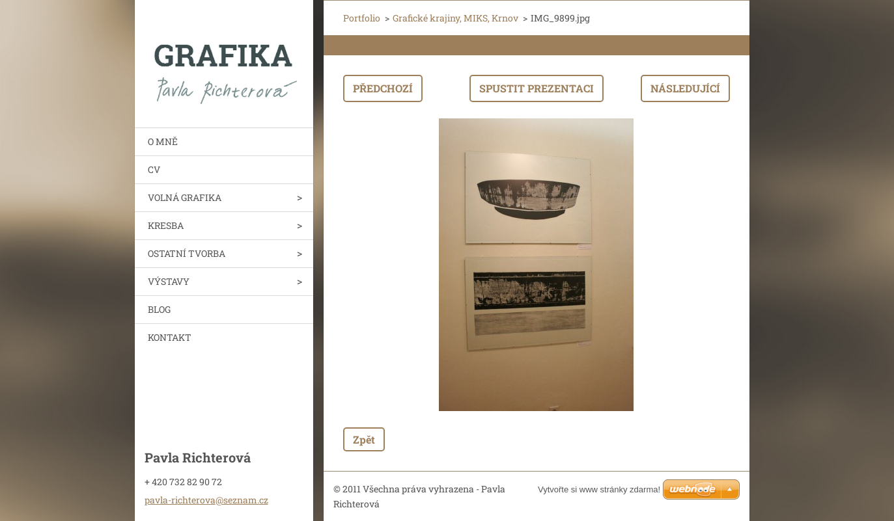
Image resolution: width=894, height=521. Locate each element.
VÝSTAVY (168, 281)
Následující (685, 88)
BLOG (159, 309)
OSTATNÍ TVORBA (186, 253)
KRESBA (166, 225)
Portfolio (361, 18)
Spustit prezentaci (536, 88)
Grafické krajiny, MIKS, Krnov (455, 18)
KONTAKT (169, 337)
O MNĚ (163, 141)
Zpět (364, 439)
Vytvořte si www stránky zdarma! (599, 489)
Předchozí (383, 88)
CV (154, 169)
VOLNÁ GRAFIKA (184, 197)
